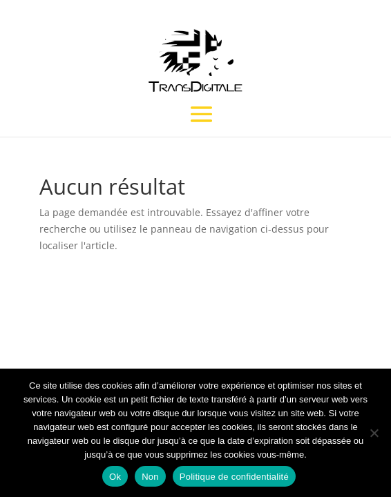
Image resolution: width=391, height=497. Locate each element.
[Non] (374, 433)
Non (150, 476)
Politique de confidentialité (234, 476)
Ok (115, 476)
